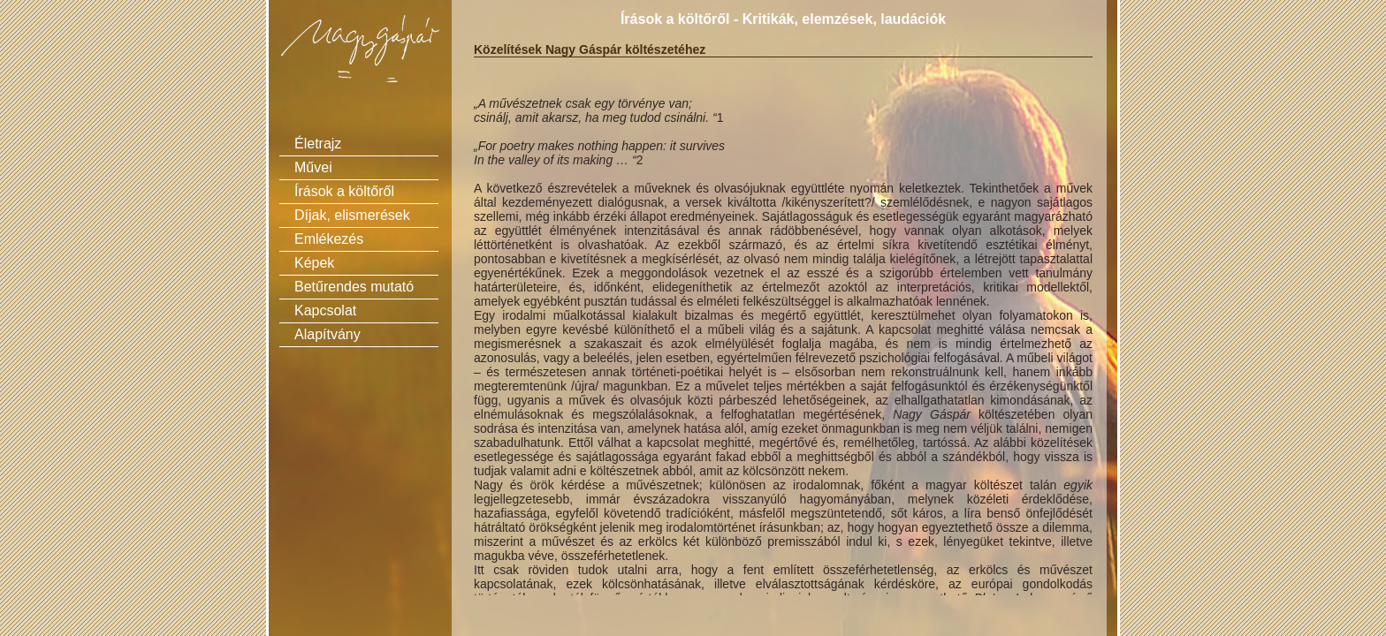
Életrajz (317, 143)
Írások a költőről (344, 191)
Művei (313, 167)
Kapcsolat (325, 310)
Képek (314, 262)
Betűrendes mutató (354, 286)
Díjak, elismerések (352, 215)
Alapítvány (327, 334)
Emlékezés (328, 238)
